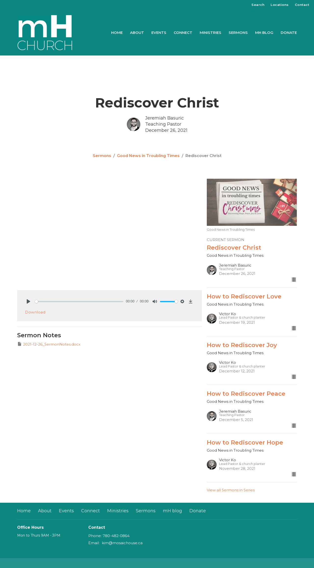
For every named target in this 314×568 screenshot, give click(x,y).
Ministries (210, 32)
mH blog (264, 32)
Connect (183, 32)
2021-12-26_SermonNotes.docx (48, 344)
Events (158, 32)
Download (35, 312)
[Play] (28, 301)
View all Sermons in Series (231, 490)
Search (257, 5)
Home (117, 32)
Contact (302, 5)
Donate (289, 32)
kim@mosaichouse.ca (122, 543)
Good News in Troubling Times (148, 155)
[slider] (79, 301)
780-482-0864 (116, 535)
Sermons (238, 32)
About (137, 32)
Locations (280, 5)
